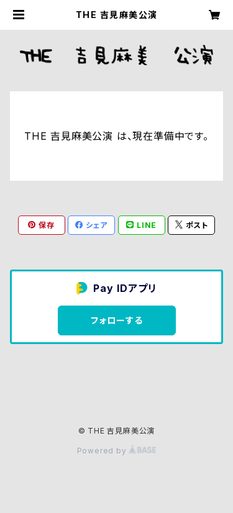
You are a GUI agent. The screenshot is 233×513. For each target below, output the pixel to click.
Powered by (117, 450)
